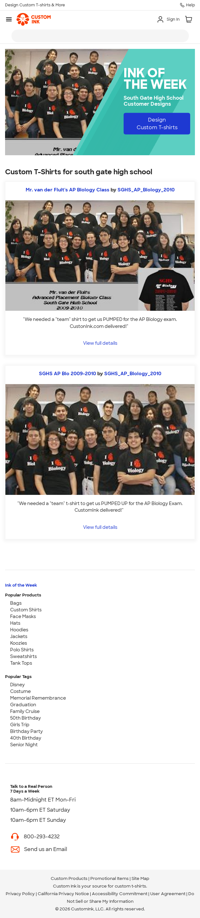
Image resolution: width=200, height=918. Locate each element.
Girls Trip (19, 725)
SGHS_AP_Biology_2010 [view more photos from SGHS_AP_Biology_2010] (146, 190)
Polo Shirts (22, 650)
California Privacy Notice (63, 893)
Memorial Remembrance (38, 698)
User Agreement (167, 893)
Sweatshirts (23, 656)
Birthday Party (26, 731)
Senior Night (24, 745)
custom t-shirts (130, 886)
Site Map (140, 878)
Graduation (23, 705)
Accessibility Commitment (119, 893)
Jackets (18, 636)
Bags (16, 603)
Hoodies (19, 630)
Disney (17, 685)
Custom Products (69, 878)
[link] (33, 19)
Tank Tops (21, 663)
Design (157, 123)
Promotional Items (109, 878)
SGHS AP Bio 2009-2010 (67, 373)
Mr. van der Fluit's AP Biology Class (67, 190)
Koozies (18, 643)
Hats (15, 623)
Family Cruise (25, 711)
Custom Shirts (26, 610)
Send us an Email (45, 849)
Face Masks (23, 616)
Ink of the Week (21, 585)
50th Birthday (25, 718)
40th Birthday (25, 738)
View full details (100, 343)
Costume (20, 691)
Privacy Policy (20, 893)
